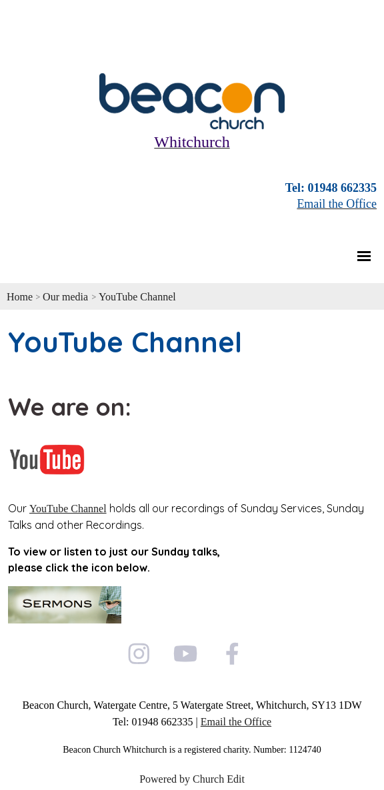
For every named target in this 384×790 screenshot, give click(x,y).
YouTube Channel (137, 296)
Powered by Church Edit (192, 779)
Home (20, 296)
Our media (67, 296)
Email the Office (236, 721)
